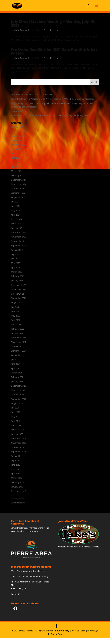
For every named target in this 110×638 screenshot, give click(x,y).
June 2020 (15, 412)
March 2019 (16, 478)
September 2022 (18, 298)
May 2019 (15, 469)
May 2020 (15, 416)
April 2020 (15, 421)
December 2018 (18, 491)
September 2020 (18, 399)
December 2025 (18, 131)
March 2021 (16, 372)
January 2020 (17, 434)
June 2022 (15, 311)
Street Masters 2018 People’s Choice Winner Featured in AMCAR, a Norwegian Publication (53, 99)
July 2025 (15, 153)
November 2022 (18, 289)
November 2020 (18, 390)
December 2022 (18, 285)
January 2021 (17, 381)
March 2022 (16, 324)
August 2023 (17, 250)
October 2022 (17, 293)
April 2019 (15, 473)
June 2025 (15, 157)
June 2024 (15, 206)
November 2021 (18, 342)
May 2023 (15, 263)
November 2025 (18, 136)
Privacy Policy (62, 630)
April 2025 (15, 166)
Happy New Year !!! (19, 111)
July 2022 (15, 307)
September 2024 (18, 192)
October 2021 (17, 346)
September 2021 (18, 350)
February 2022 (17, 328)
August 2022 (17, 302)
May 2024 (15, 210)
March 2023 (16, 272)
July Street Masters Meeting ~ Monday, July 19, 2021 (53, 23)
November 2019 (18, 443)
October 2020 (17, 394)
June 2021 (15, 363)
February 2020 (17, 429)
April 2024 (15, 214)
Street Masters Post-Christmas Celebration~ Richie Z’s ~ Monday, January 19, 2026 (49, 115)
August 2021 (17, 355)
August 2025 (17, 149)
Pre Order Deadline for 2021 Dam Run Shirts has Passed (54, 51)
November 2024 (18, 184)
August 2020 (17, 403)
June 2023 (15, 258)
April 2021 (15, 368)
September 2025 (18, 144)
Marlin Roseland (21, 30)
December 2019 (18, 438)
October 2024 (17, 188)
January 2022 (17, 333)
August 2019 (17, 456)
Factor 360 (56, 634)
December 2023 (18, 232)
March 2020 (16, 425)
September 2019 (18, 451)
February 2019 (17, 482)
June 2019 (15, 464)
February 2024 (17, 223)
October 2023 (17, 241)
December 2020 (18, 385)
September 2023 (18, 245)
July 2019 (15, 460)
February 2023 (17, 276)
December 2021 (18, 337)
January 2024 (17, 228)
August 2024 (17, 197)
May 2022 (15, 315)
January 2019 (17, 486)
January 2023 (17, 280)
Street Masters (51, 30)
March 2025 (16, 171)
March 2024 (16, 219)
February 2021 (17, 377)
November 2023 (18, 236)
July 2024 (15, 201)
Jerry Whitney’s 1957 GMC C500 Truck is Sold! (32, 94)
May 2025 (15, 162)
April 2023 (15, 267)
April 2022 (15, 320)
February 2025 (17, 175)
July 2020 (15, 407)
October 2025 (17, 140)
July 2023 (15, 254)
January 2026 (17, 127)
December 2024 (18, 179)
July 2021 (15, 359)
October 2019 (17, 447)
